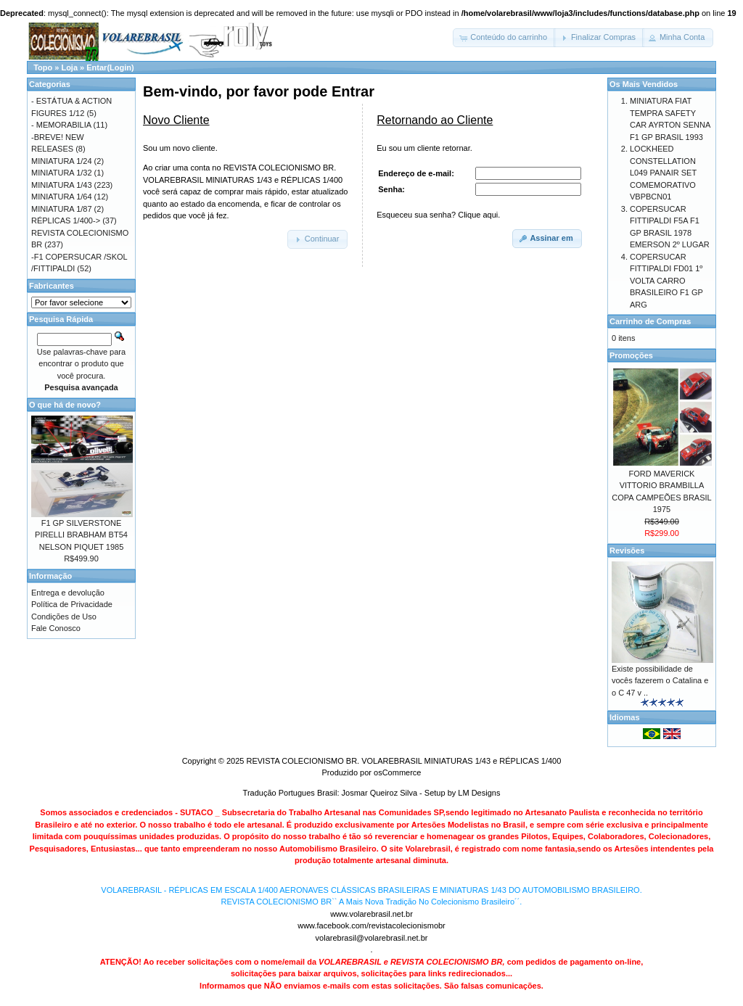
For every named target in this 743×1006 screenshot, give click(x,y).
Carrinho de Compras (650, 321)
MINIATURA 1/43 (61, 185)
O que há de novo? (65, 404)
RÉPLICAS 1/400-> (65, 220)
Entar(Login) (110, 67)
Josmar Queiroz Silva (380, 792)
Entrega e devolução (67, 592)
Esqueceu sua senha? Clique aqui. (438, 214)
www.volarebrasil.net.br (371, 914)
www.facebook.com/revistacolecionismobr (371, 925)
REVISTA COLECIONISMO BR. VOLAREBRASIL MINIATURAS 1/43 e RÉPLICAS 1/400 (403, 760)
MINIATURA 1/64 (61, 196)
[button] (504, 37)
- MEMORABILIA (61, 124)
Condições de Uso (64, 616)
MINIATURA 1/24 (61, 161)
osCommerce (397, 772)
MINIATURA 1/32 (61, 172)
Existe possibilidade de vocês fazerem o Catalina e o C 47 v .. (660, 680)
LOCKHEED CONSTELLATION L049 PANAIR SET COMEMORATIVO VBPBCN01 (663, 172)
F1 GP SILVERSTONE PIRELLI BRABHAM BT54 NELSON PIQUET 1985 (81, 535)
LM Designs (479, 792)
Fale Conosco (56, 628)
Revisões (626, 550)
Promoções (631, 355)
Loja (69, 67)
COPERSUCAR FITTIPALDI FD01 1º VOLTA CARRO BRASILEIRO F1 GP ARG (666, 280)
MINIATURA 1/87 (61, 209)
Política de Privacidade (71, 604)
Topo (42, 67)
